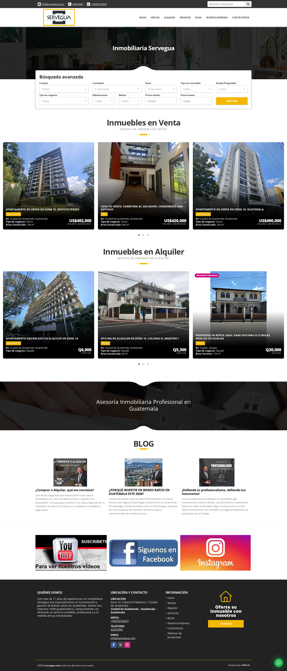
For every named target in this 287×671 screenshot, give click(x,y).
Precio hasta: (188, 95)
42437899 (77, 4)
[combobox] (64, 89)
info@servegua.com (53, 4)
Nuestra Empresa (217, 17)
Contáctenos (240, 17)
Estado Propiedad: (226, 83)
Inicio (142, 17)
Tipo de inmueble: (191, 83)
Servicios (185, 17)
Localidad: (98, 83)
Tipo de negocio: (48, 95)
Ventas (155, 17)
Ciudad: (43, 83)
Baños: (122, 95)
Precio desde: (152, 95)
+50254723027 (99, 4)
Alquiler (169, 17)
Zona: (148, 83)
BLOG (198, 17)
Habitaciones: (100, 95)
